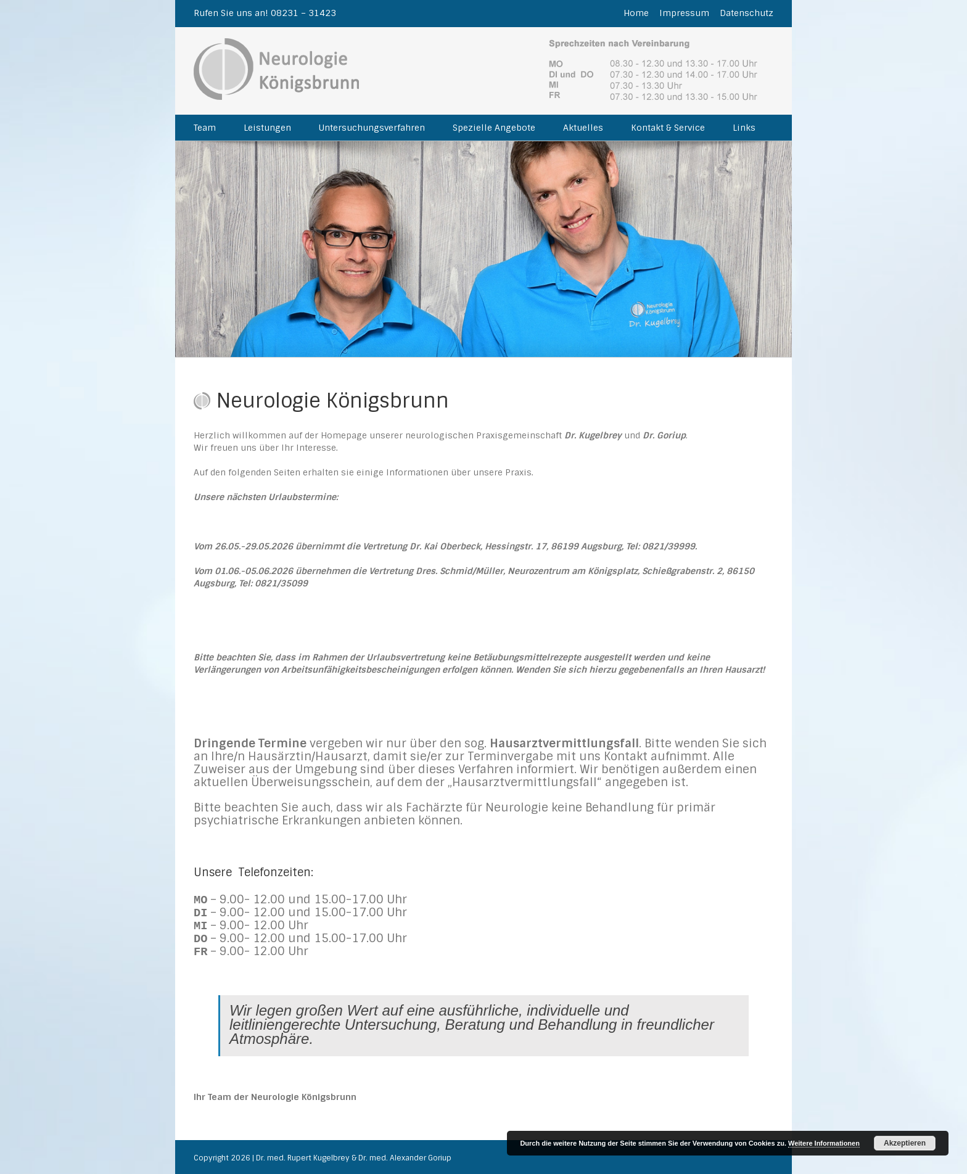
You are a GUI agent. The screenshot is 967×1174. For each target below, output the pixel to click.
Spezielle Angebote (494, 127)
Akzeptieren (905, 1143)
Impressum (684, 12)
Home (636, 12)
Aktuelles (583, 127)
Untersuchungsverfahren (372, 127)
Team (205, 127)
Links (744, 127)
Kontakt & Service (668, 127)
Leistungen (267, 127)
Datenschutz (746, 12)
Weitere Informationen (824, 1143)
